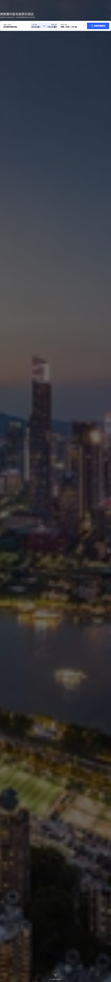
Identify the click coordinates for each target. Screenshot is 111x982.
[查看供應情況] (98, 26)
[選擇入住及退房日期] (37, 26)
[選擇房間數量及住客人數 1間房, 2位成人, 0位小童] (72, 26)
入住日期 (34, 25)
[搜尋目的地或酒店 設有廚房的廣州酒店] (15, 26)
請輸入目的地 (7, 25)
